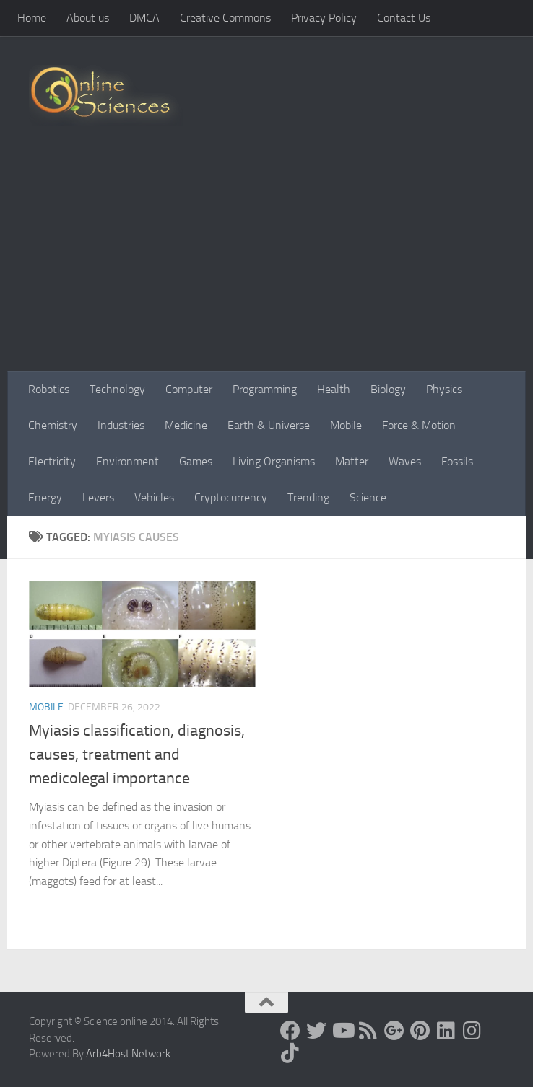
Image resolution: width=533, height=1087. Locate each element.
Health (333, 389)
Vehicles (154, 497)
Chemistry (52, 425)
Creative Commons (225, 18)
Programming (265, 389)
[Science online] (290, 1031)
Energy (45, 497)
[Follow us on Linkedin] (446, 1031)
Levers (98, 497)
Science (368, 497)
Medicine (186, 425)
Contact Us (403, 18)
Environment (127, 461)
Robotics (48, 389)
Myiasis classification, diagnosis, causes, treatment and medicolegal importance (137, 754)
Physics (444, 389)
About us (87, 18)
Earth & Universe (269, 425)
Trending (308, 497)
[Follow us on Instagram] (472, 1031)
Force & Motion (419, 425)
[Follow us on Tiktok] (290, 1053)
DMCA (144, 18)
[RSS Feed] (368, 1031)
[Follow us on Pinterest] (420, 1031)
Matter (351, 461)
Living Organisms (274, 461)
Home (31, 18)
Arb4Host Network (128, 1053)
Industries (121, 425)
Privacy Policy (324, 18)
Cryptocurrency (230, 497)
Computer (188, 389)
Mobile (346, 425)
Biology (388, 389)
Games (195, 461)
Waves (405, 461)
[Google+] (394, 1031)
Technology (117, 389)
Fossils (457, 461)
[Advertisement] (266, 263)
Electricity (52, 461)
